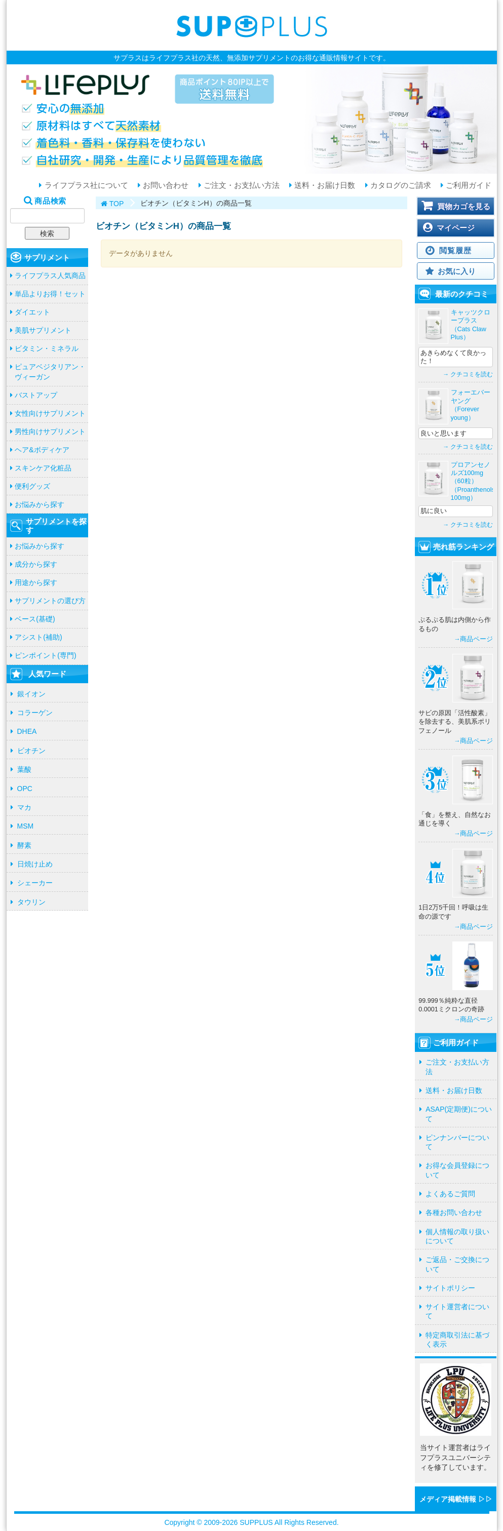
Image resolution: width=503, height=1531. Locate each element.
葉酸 (24, 769)
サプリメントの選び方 (50, 601)
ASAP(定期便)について (458, 1113)
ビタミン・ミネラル (47, 348)
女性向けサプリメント (50, 413)
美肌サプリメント (43, 330)
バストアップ (36, 395)
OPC (24, 788)
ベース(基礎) (35, 619)
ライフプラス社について (85, 185)
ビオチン (31, 751)
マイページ (456, 227)
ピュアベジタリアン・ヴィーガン (50, 372)
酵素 (24, 845)
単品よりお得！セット (50, 294)
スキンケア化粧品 (43, 468)
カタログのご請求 (399, 185)
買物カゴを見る (463, 206)
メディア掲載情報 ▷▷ (455, 1499)
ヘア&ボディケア (42, 450)
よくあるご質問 (450, 1194)
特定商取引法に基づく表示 (457, 1339)
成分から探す (36, 564)
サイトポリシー (450, 1288)
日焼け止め (35, 864)
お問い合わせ (164, 185)
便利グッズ (32, 486)
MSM (25, 826)
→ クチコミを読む (468, 374)
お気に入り (457, 271)
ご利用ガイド (467, 185)
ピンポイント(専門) (45, 655)
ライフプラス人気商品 (50, 275)
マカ (24, 807)
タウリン (31, 902)
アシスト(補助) (38, 637)
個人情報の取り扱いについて (457, 1236)
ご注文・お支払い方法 (241, 185)
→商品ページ (473, 639)
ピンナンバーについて (457, 1142)
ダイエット (32, 312)
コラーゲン (35, 713)
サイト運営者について (457, 1311)
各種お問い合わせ (453, 1212)
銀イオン (31, 694)
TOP (116, 204)
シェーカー (35, 883)
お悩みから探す (39, 504)
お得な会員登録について (457, 1170)
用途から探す (36, 582)
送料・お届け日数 (323, 185)
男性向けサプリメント (50, 431)
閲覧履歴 (455, 250)
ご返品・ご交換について (457, 1264)
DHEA (27, 731)
